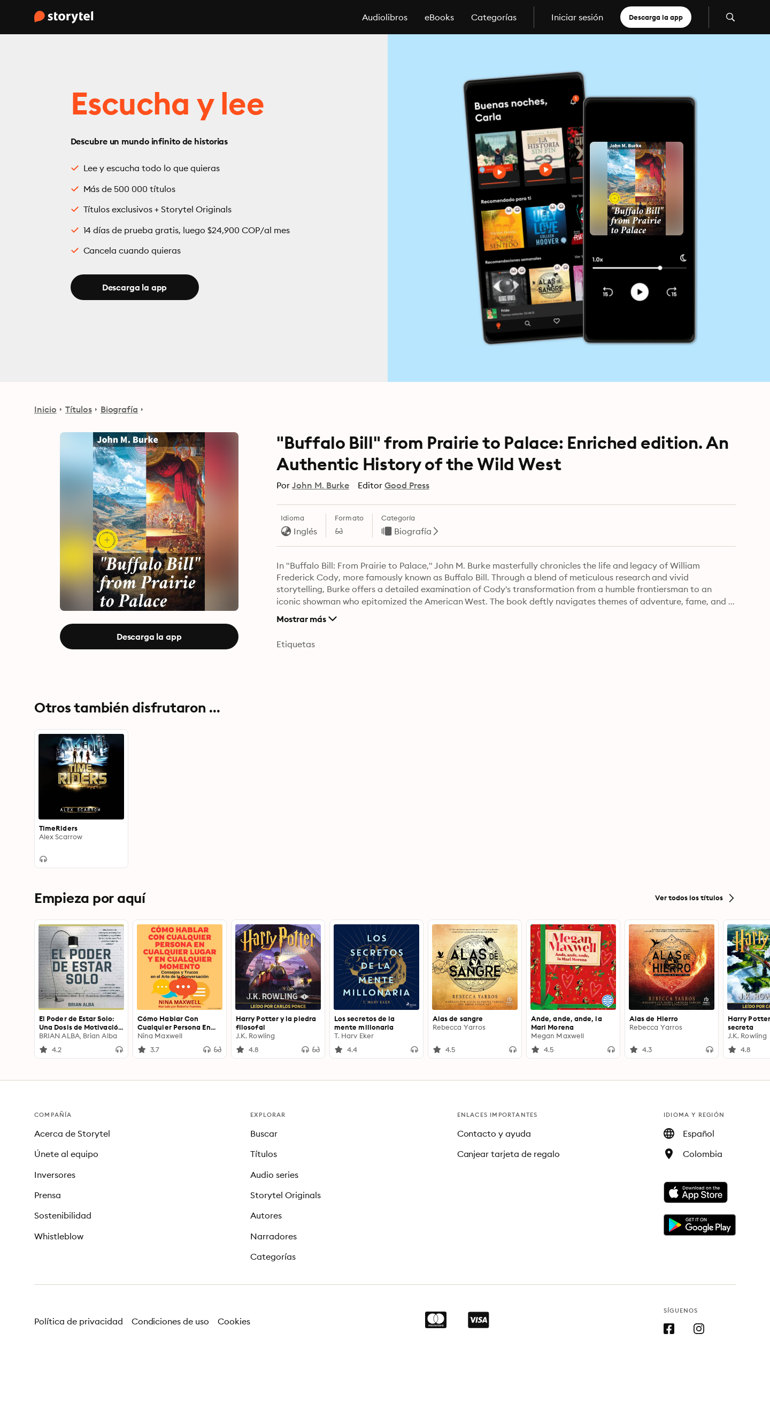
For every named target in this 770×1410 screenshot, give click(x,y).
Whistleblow (58, 1236)
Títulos (78, 409)
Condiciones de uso (171, 1321)
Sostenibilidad (62, 1215)
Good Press (406, 485)
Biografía (119, 409)
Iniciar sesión (577, 17)
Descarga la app (656, 17)
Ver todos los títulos (695, 898)
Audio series (274, 1174)
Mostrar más (306, 619)
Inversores (54, 1174)
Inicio (45, 409)
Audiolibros (384, 17)
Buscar (264, 1133)
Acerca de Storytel (72, 1133)
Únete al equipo (66, 1153)
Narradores (273, 1236)
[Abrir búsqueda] (730, 17)
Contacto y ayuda (494, 1133)
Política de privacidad (78, 1321)
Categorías (494, 17)
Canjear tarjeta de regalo (508, 1153)
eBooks (439, 17)
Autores (266, 1215)
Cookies (234, 1321)
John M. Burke (320, 485)
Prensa (47, 1195)
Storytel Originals (285, 1195)
